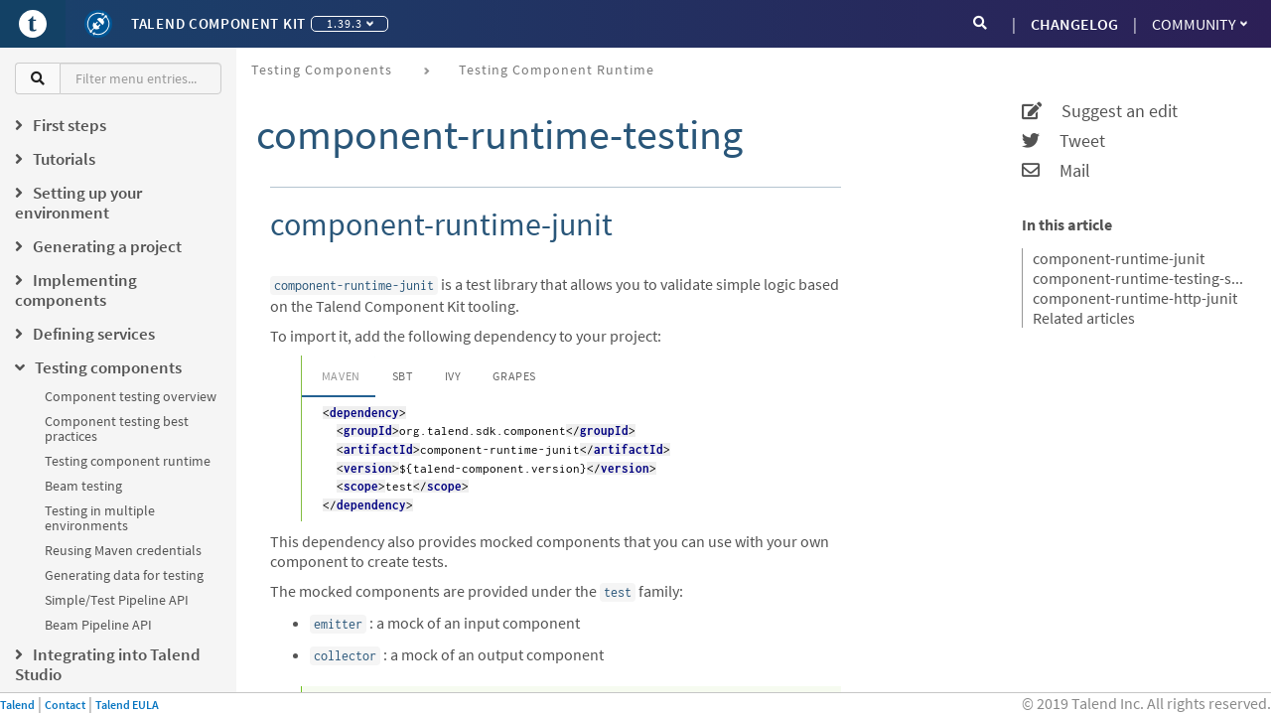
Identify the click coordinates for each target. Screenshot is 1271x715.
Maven (341, 375)
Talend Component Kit (218, 23)
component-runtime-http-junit (1135, 298)
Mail (1056, 171)
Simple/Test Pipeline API (117, 600)
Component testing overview (130, 396)
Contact (65, 704)
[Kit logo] (98, 24)
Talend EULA (127, 704)
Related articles (1084, 318)
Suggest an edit (1100, 111)
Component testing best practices (117, 428)
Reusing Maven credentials (123, 550)
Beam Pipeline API (98, 625)
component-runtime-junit (1118, 258)
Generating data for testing (124, 575)
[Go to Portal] (33, 24)
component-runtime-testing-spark (1139, 278)
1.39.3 (350, 23)
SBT (402, 375)
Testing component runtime (128, 461)
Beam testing (83, 486)
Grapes (514, 375)
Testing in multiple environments (100, 517)
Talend (17, 704)
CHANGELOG (1074, 24)
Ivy (453, 375)
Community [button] (1199, 24)
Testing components (321, 69)
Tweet (1063, 141)
